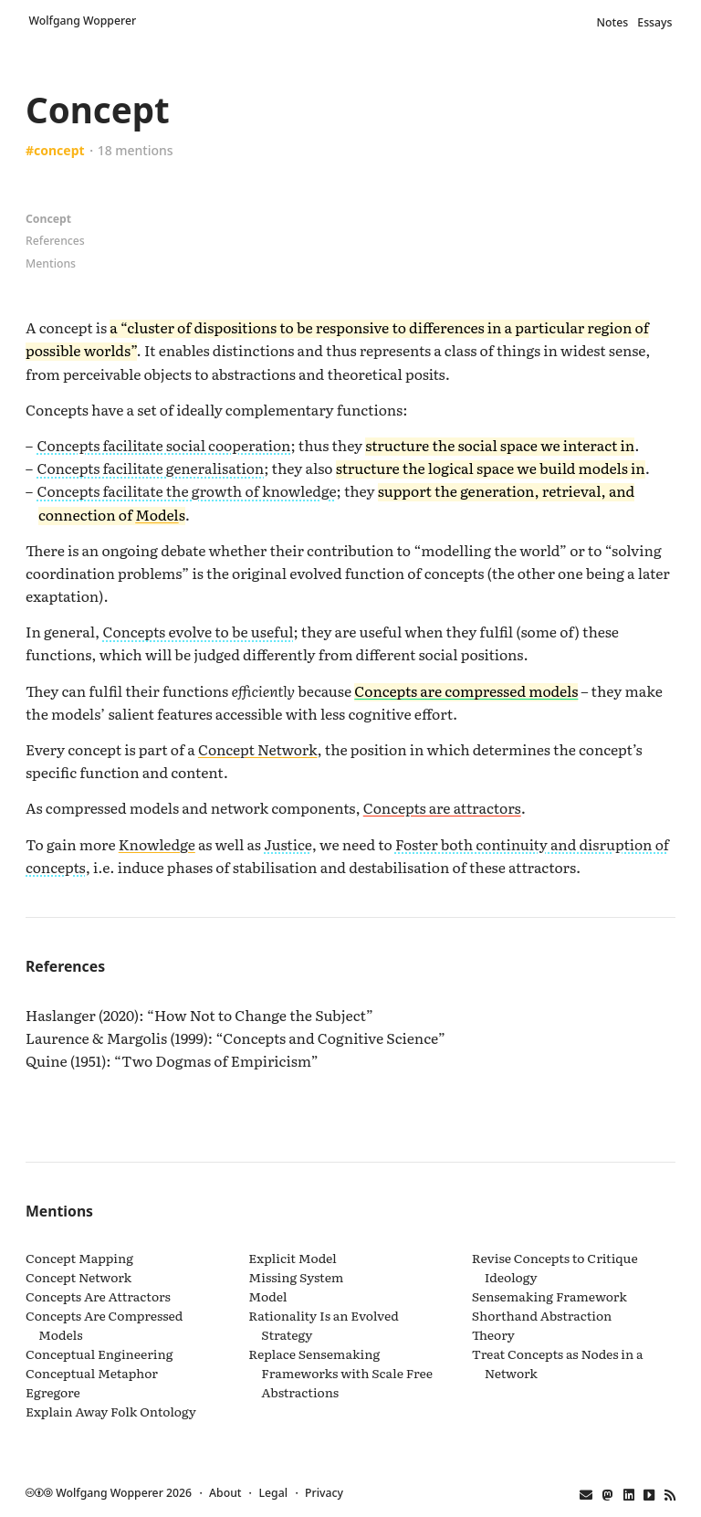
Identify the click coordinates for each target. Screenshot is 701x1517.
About (225, 1493)
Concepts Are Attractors (98, 1296)
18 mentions (135, 150)
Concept (48, 218)
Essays (654, 22)
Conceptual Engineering (99, 1353)
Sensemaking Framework (549, 1296)
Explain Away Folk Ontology (111, 1411)
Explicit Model (292, 1257)
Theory (493, 1334)
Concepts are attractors (442, 807)
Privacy (324, 1493)
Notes (613, 22)
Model (156, 514)
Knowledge (157, 844)
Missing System (295, 1277)
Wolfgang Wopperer (83, 20)
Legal (273, 1493)
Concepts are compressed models (466, 690)
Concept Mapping (79, 1257)
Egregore (53, 1392)
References (55, 240)
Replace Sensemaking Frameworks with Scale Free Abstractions (340, 1372)
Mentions (51, 263)
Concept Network (258, 749)
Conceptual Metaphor (92, 1373)
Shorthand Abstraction (542, 1315)
